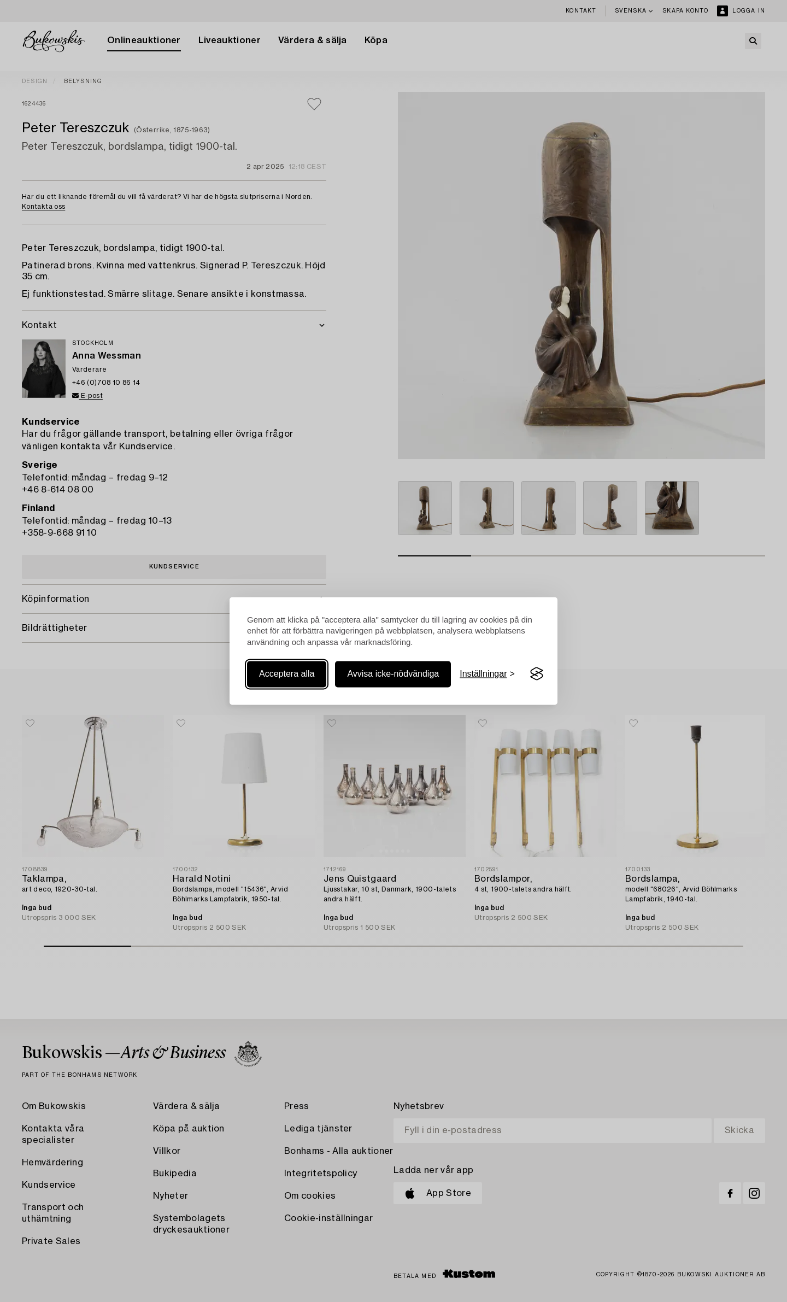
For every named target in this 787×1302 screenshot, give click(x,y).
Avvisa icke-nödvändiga (393, 673)
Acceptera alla (286, 673)
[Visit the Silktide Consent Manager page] (537, 674)
